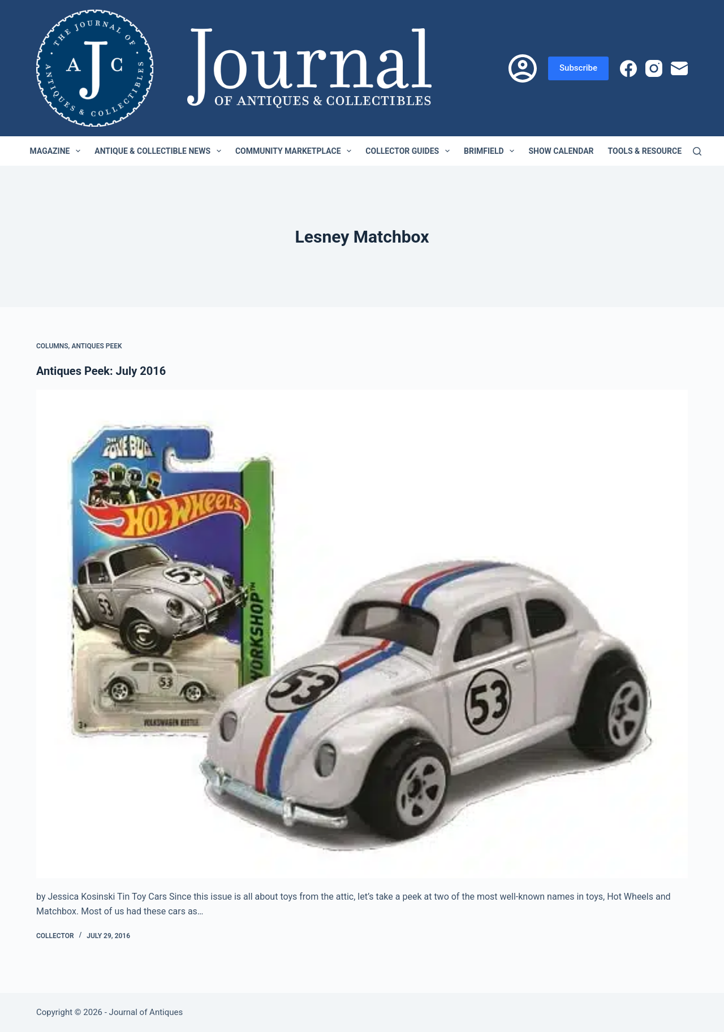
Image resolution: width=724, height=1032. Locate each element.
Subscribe (578, 68)
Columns (52, 346)
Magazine (57, 151)
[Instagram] (653, 68)
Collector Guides (409, 151)
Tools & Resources (655, 151)
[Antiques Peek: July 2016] (362, 634)
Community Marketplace (295, 151)
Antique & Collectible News (160, 151)
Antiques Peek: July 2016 (101, 371)
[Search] (697, 151)
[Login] (522, 68)
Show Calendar (560, 151)
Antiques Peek (96, 346)
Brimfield (491, 151)
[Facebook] (628, 68)
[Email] (679, 68)
